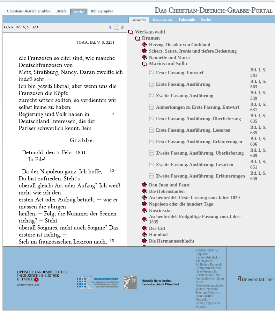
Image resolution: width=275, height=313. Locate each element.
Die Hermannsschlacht (171, 241)
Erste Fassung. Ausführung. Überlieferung (198, 118)
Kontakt (201, 306)
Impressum (212, 303)
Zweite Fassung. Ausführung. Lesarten (194, 164)
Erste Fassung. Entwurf (180, 72)
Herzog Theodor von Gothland (179, 44)
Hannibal (158, 234)
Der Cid (157, 228)
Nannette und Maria (169, 57)
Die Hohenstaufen (167, 191)
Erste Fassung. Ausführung (183, 84)
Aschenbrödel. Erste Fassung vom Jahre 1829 (194, 197)
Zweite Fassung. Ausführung (184, 95)
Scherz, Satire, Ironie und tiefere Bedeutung (193, 51)
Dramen (151, 38)
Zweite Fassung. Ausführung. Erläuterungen (200, 175)
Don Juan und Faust (169, 184)
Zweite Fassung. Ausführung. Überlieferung (200, 153)
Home (199, 303)
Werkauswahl (150, 31)
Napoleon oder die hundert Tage (181, 204)
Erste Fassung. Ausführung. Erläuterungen (199, 141)
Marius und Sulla (168, 63)
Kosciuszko (160, 210)
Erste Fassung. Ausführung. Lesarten (193, 130)
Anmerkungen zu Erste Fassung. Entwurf (197, 107)
